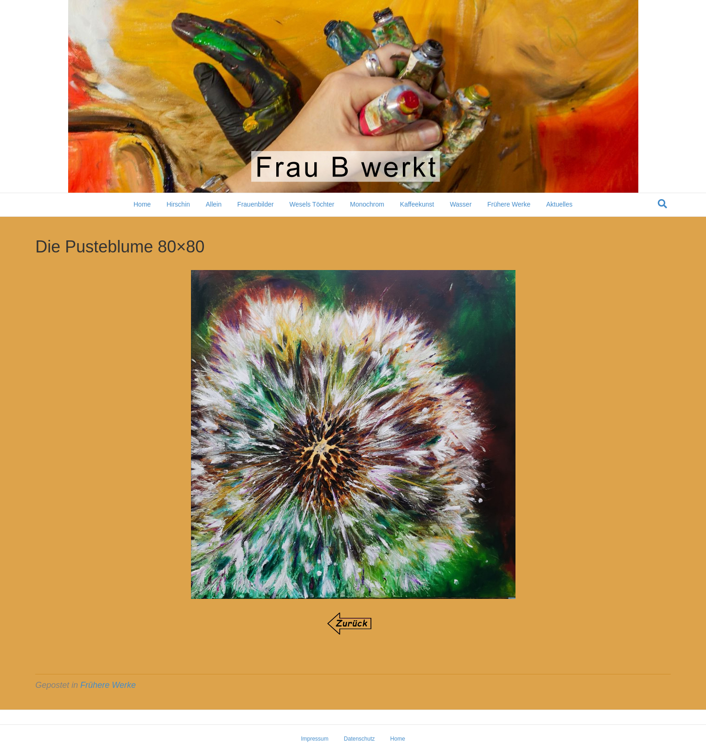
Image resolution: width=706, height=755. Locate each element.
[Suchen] (662, 203)
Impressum (314, 739)
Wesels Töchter (311, 204)
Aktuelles (559, 204)
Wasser (460, 204)
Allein (214, 204)
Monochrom (367, 204)
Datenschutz (359, 739)
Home (142, 204)
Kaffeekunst (417, 204)
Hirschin (178, 204)
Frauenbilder (255, 204)
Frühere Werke (508, 204)
